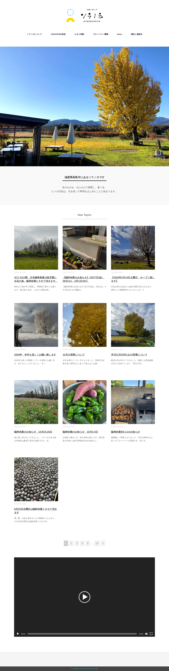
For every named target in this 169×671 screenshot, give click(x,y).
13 (97, 543)
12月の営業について (74, 354)
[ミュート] (146, 633)
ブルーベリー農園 (100, 34)
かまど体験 (79, 34)
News (119, 34)
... (49, 290)
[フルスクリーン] (151, 633)
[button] (84, 597)
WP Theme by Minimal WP (89, 669)
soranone (76, 669)
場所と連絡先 (136, 34)
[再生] (17, 633)
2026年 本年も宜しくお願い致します (35, 354)
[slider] (82, 634)
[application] (84, 597)
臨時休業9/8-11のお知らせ (125, 432)
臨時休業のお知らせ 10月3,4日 (80, 432)
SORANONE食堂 (58, 34)
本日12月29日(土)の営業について (129, 354)
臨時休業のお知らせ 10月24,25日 (33, 432)
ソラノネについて (34, 34)
